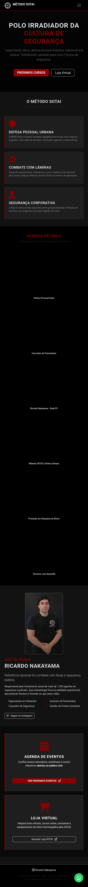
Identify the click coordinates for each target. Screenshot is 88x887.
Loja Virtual (63, 73)
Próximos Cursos (31, 72)
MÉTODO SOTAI (20, 5)
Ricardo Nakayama (44, 870)
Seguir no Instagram (19, 715)
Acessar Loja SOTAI (44, 839)
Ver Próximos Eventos (44, 780)
